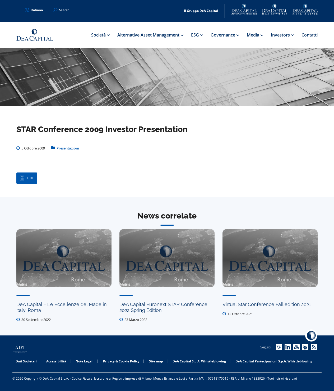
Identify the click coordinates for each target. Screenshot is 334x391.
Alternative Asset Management (150, 35)
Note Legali (85, 361)
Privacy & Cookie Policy (121, 361)
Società (100, 35)
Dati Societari (26, 361)
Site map (156, 361)
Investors (282, 35)
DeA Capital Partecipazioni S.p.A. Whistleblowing (273, 361)
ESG (197, 35)
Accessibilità (56, 361)
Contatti (309, 35)
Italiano (34, 10)
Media (255, 35)
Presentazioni (68, 148)
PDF (27, 178)
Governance (225, 35)
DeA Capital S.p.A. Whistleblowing (199, 361)
